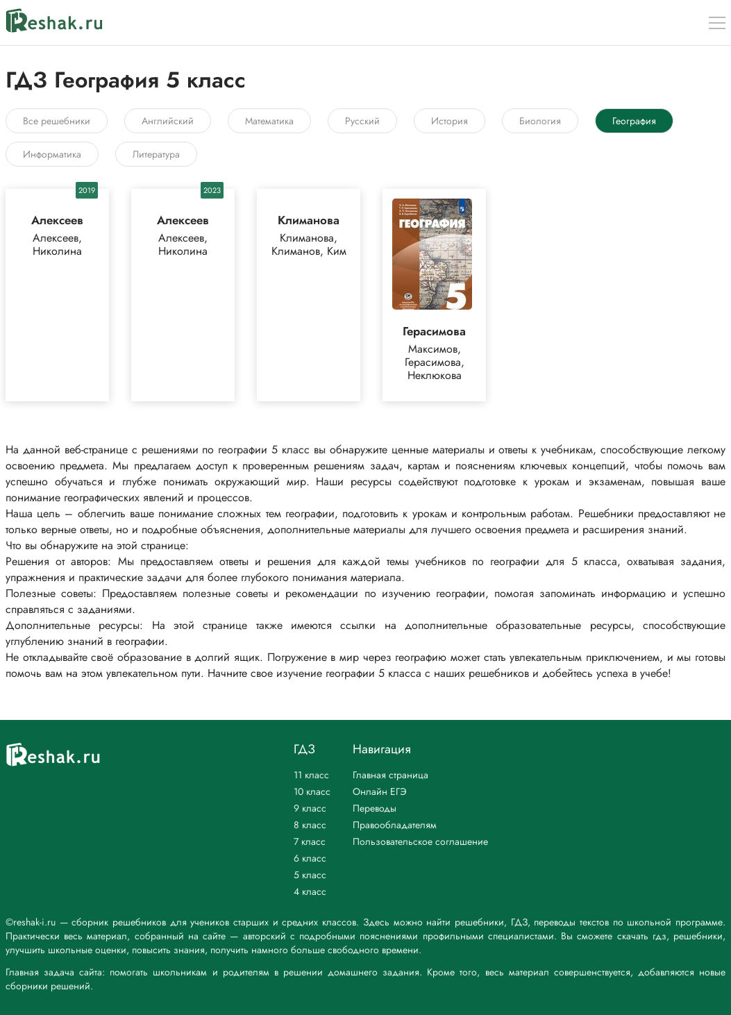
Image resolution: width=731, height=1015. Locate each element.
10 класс (312, 791)
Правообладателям (395, 825)
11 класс (311, 775)
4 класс (310, 891)
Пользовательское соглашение (420, 841)
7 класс (310, 841)
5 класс (310, 875)
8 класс (310, 825)
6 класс (310, 858)
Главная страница (390, 775)
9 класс (310, 808)
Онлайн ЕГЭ (380, 791)
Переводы (374, 808)
